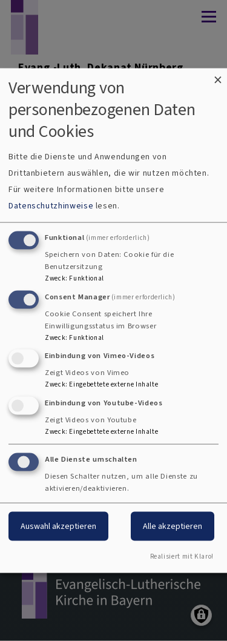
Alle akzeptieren (172, 526)
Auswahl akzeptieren (58, 526)
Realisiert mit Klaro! (182, 555)
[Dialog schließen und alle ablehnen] (218, 76)
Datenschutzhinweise (50, 205)
